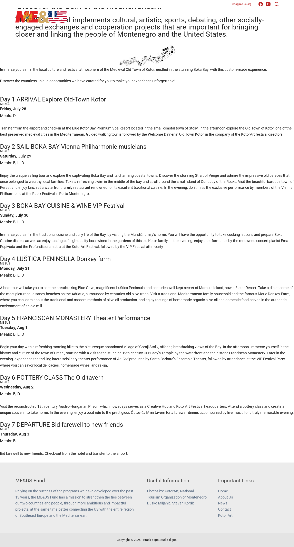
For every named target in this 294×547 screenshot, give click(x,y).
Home (166, 16)
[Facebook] (260, 4)
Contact (268, 16)
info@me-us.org (241, 4)
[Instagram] (268, 4)
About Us (185, 16)
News (230, 16)
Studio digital (168, 540)
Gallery (247, 16)
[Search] (277, 4)
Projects (210, 16)
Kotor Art (225, 515)
